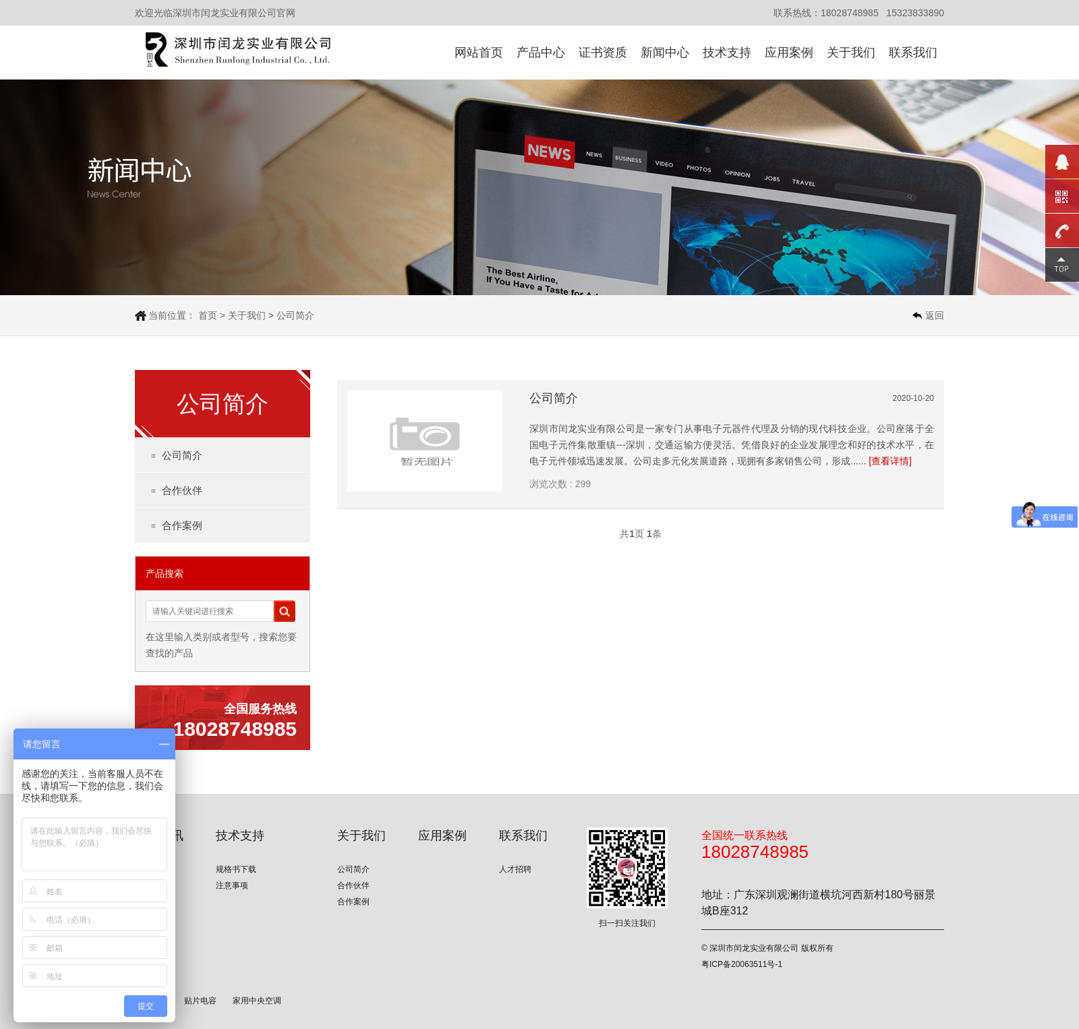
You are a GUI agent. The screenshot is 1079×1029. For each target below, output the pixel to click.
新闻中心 (665, 52)
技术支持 (727, 52)
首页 (207, 315)
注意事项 (232, 885)
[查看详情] (890, 461)
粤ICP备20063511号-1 (741, 964)
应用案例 (789, 52)
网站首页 (479, 52)
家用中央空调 (257, 1000)
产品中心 (541, 52)
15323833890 (915, 12)
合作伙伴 (182, 490)
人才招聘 (515, 869)
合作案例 (182, 525)
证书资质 (603, 52)
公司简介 (295, 315)
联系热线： (797, 12)
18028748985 (850, 12)
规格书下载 (236, 869)
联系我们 (913, 52)
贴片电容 (200, 1000)
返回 (934, 315)
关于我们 (851, 52)
